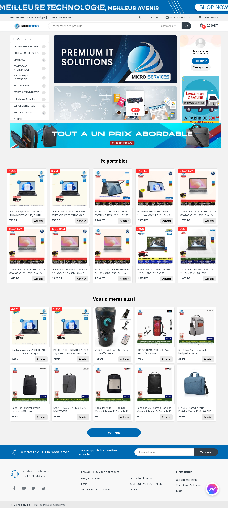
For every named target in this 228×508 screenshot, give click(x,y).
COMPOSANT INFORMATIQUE (21, 68)
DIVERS (133, 489)
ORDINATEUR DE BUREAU (27, 53)
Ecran (84, 484)
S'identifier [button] (200, 60)
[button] (170, 25)
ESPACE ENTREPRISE (24, 105)
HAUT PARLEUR (21, 85)
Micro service (21, 504)
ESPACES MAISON (23, 112)
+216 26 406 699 (148, 17)
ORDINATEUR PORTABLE (26, 46)
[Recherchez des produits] (103, 25)
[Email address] (164, 452)
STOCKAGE (19, 59)
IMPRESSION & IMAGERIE (26, 92)
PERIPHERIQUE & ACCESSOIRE (22, 77)
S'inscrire (206, 452)
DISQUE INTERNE (91, 478)
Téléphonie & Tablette (25, 99)
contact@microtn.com (178, 17)
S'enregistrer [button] (200, 67)
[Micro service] (20, 26)
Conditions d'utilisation (188, 485)
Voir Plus (114, 433)
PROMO (18, 118)
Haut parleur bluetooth (141, 478)
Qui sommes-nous (186, 479)
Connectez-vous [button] (208, 17)
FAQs (179, 490)
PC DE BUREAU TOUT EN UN (145, 484)
